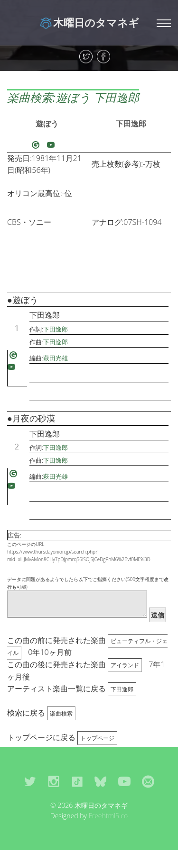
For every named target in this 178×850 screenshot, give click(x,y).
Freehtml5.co (108, 815)
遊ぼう (47, 123)
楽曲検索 (61, 713)
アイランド (125, 665)
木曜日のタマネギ (89, 22)
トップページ (97, 738)
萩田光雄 (55, 358)
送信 (157, 614)
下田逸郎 (131, 123)
